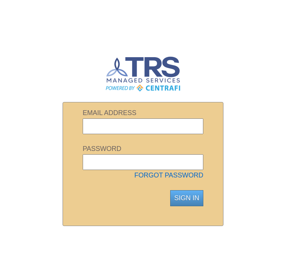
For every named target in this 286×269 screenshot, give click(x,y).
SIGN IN (186, 198)
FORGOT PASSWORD (168, 175)
